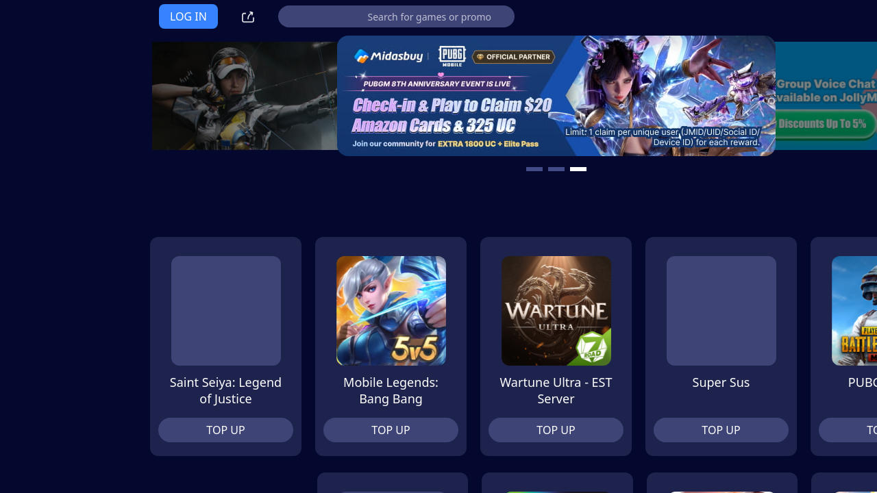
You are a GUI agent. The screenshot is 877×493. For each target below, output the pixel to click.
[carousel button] (460, 169)
